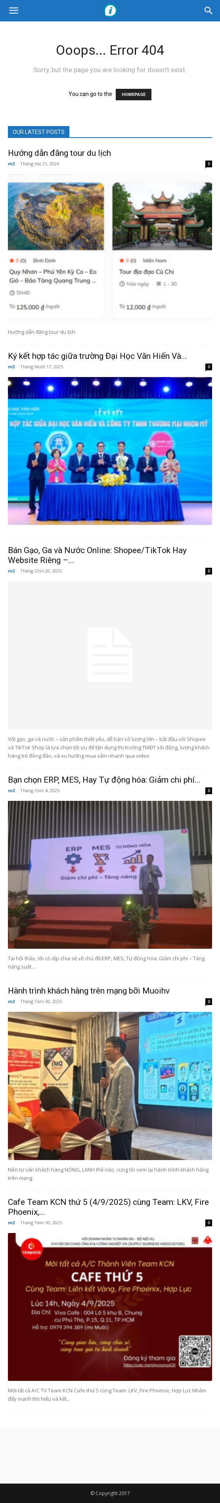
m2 (11, 164)
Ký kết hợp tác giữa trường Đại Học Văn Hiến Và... (97, 356)
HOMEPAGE (133, 94)
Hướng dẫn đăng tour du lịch (59, 153)
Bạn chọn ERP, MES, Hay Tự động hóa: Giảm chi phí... (104, 780)
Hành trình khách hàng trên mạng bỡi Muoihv (89, 991)
